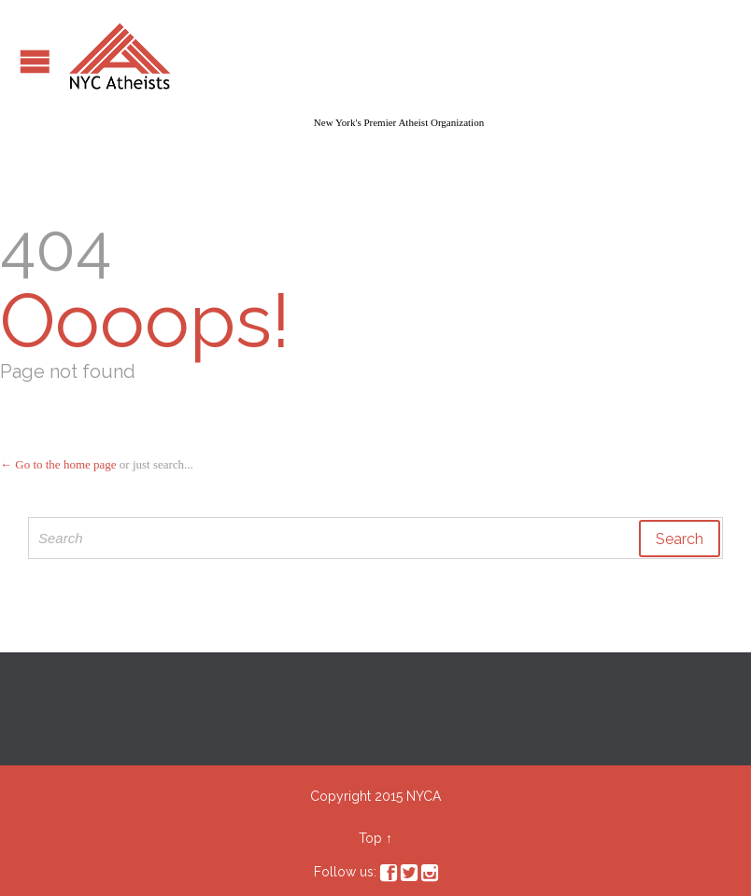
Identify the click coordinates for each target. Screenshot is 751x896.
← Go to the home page (58, 464)
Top (370, 838)
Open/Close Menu (35, 61)
